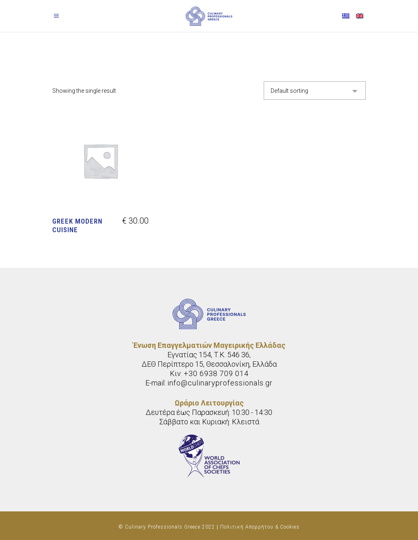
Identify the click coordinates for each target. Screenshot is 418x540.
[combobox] (315, 90)
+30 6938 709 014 (216, 373)
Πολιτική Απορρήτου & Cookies (260, 527)
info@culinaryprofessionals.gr (220, 383)
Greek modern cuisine (77, 225)
